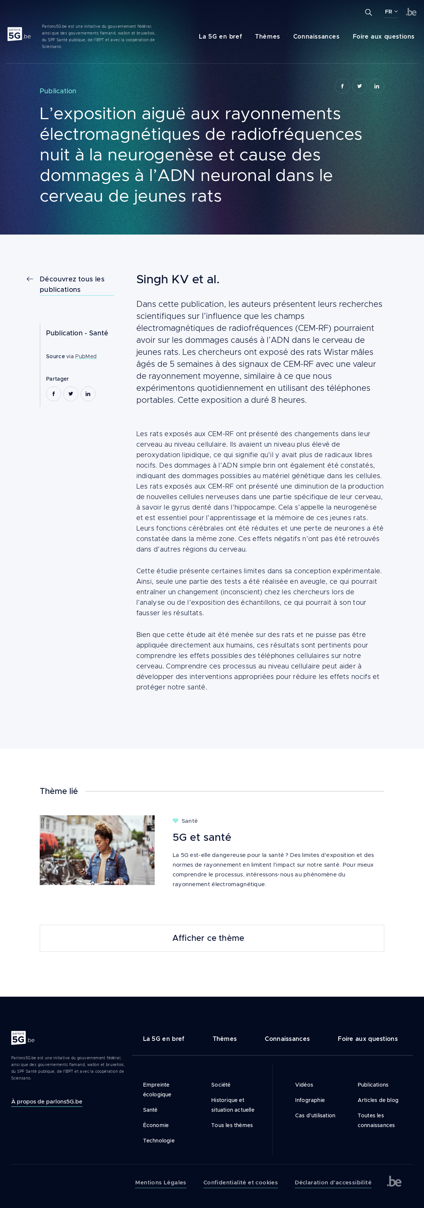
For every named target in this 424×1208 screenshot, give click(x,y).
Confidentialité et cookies (240, 1182)
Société (220, 1084)
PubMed (86, 356)
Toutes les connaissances (376, 1120)
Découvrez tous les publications (72, 284)
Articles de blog (378, 1100)
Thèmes (267, 36)
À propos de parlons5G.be (46, 1101)
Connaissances (316, 36)
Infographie (310, 1100)
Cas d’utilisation (315, 1115)
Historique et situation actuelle (232, 1105)
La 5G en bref (220, 36)
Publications (373, 1084)
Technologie (159, 1140)
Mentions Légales (160, 1182)
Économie (156, 1125)
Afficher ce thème (208, 938)
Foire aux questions (384, 36)
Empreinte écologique (157, 1089)
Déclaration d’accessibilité (333, 1182)
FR (388, 11)
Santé (98, 333)
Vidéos (304, 1084)
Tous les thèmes (232, 1125)
